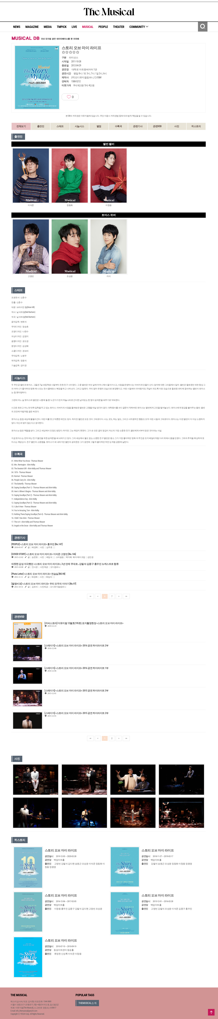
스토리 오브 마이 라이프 (61, 850)
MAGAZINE (32, 27)
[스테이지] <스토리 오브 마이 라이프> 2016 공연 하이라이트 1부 (76, 668)
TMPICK (62, 27)
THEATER (118, 27)
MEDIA (48, 27)
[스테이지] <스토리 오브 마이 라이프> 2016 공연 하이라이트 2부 (76, 645)
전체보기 (21, 126)
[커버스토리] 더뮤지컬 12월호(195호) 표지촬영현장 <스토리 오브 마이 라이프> (84, 623)
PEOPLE (103, 27)
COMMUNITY (139, 27)
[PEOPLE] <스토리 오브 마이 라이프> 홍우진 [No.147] (37, 544)
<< (90, 596)
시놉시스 (79, 126)
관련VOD (157, 126)
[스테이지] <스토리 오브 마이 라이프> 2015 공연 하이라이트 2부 (76, 713)
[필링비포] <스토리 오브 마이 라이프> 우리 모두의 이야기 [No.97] (43, 583)
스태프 (60, 126)
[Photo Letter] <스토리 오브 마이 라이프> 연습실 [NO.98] (38, 573)
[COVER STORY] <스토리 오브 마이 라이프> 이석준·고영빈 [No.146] (43, 554)
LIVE (74, 27)
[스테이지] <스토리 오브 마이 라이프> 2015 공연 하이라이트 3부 (76, 690)
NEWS (16, 27)
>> (126, 596)
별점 (99, 126)
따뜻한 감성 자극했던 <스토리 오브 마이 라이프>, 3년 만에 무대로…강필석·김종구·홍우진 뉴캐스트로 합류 (65, 564)
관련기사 (137, 126)
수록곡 (118, 126)
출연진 (40, 126)
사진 (176, 126)
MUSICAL (87, 27)
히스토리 (196, 126)
